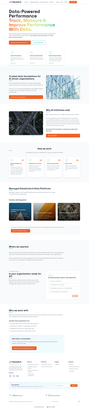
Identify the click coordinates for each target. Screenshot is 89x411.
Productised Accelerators (30, 374)
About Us (70, 364)
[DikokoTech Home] (15, 2)
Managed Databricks (34, 2)
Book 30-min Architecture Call (20, 42)
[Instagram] (10, 376)
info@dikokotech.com (17, 395)
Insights (57, 2)
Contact (65, 2)
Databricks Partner (44, 2)
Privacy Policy (55, 401)
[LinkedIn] (17, 376)
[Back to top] (79, 401)
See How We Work (38, 42)
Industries (52, 2)
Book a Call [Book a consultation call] (73, 2)
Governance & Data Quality (32, 367)
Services (26, 2)
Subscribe (74, 385)
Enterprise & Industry (46, 364)
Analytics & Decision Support (32, 371)
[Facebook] (14, 376)
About (61, 2)
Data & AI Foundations (33, 364)
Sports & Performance (46, 366)
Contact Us (71, 371)
